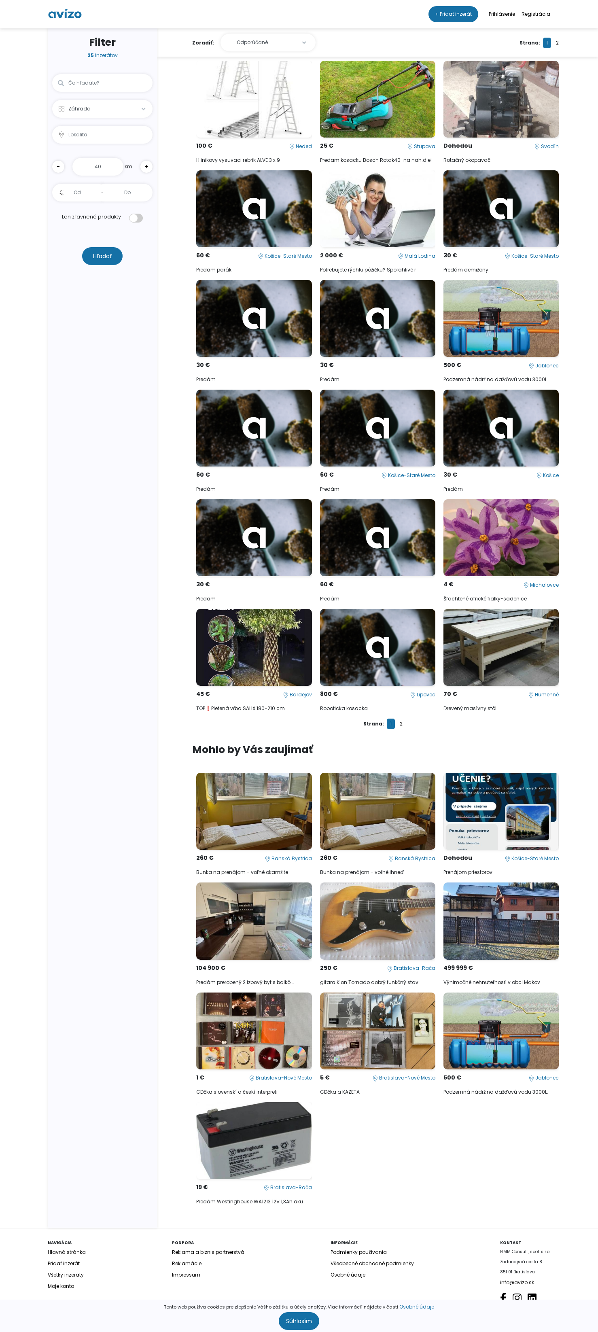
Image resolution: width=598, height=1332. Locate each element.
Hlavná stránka (67, 1252)
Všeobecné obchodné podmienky (372, 1263)
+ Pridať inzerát (453, 14)
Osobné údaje (416, 1306)
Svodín (546, 146)
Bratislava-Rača (411, 968)
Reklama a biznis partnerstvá (208, 1252)
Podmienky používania (359, 1252)
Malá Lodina (416, 255)
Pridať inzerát (64, 1263)
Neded (300, 146)
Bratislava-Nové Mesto (280, 1077)
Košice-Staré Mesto (285, 255)
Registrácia (536, 14)
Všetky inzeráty (66, 1274)
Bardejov (297, 694)
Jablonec (544, 365)
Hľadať (102, 256)
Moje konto (61, 1286)
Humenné (543, 694)
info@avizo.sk (517, 1282)
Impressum (186, 1274)
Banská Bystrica (288, 858)
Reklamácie (186, 1263)
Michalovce (541, 584)
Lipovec (422, 694)
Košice (548, 475)
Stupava (421, 146)
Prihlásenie (502, 14)
